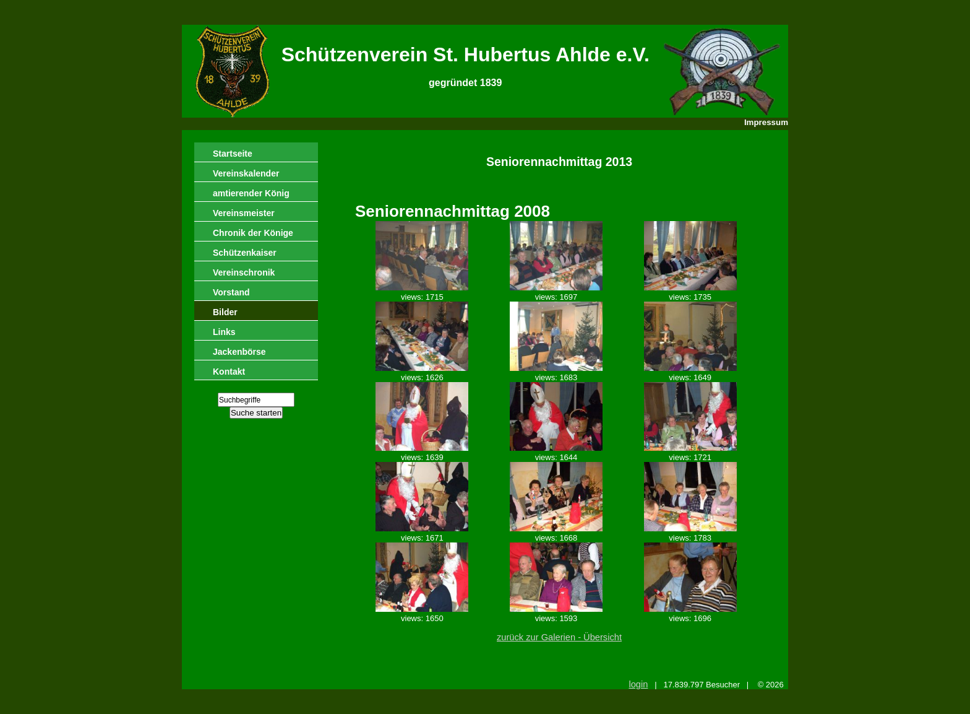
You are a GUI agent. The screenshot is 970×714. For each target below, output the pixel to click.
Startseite (232, 154)
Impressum (766, 122)
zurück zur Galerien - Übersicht (559, 637)
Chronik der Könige (253, 233)
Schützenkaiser (245, 253)
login (638, 684)
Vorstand (231, 292)
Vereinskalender (246, 173)
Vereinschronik (244, 272)
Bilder (225, 312)
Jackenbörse (239, 352)
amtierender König (251, 193)
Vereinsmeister (244, 213)
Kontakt (229, 372)
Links (224, 332)
